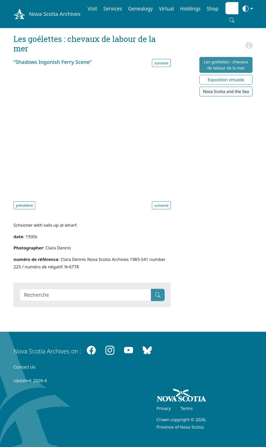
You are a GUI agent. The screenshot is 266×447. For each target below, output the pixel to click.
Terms (186, 408)
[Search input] (231, 8)
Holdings (190, 8)
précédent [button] (24, 205)
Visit (92, 8)
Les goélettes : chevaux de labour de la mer (226, 65)
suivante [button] (161, 63)
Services (112, 8)
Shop (213, 8)
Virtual (166, 8)
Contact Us (24, 367)
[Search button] (231, 20)
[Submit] (158, 295)
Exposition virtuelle (226, 80)
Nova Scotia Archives (54, 13)
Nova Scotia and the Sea (226, 91)
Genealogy (140, 8)
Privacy (163, 408)
